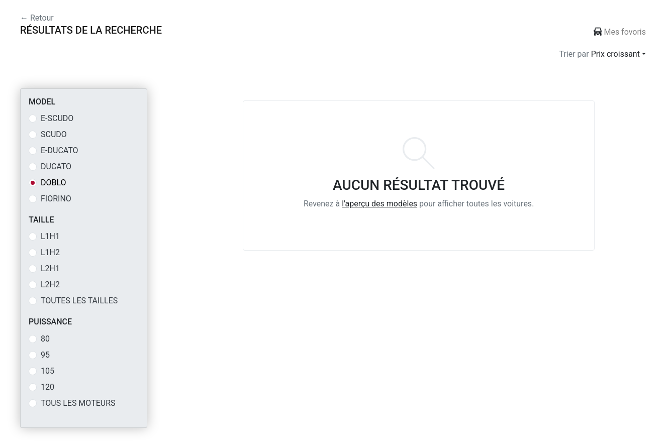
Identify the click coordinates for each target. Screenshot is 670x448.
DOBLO (53, 182)
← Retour (37, 18)
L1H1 (50, 236)
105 (47, 371)
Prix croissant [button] (615, 54)
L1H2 (50, 252)
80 (45, 339)
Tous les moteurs (78, 403)
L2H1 (50, 268)
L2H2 (50, 284)
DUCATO (56, 166)
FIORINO (56, 198)
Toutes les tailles (79, 300)
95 (45, 355)
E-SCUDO (57, 118)
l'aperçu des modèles (379, 203)
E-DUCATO (59, 150)
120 (47, 387)
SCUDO (54, 134)
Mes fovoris (620, 32)
